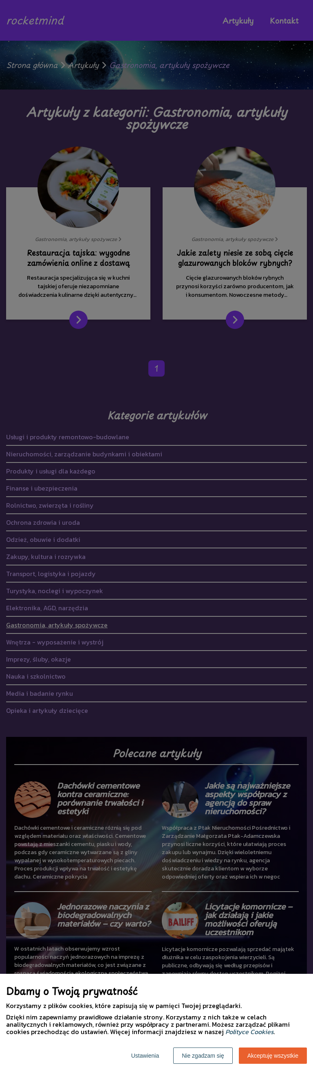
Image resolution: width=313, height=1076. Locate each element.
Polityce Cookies (249, 1032)
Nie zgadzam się (203, 1055)
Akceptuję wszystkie (272, 1055)
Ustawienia (145, 1055)
